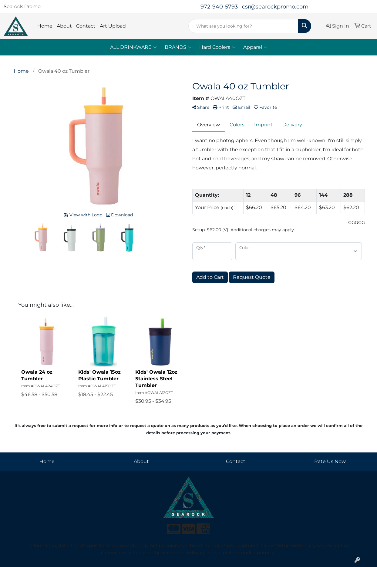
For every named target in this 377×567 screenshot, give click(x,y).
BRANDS (178, 47)
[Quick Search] (243, 26)
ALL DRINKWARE (133, 47)
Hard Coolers (217, 47)
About (64, 26)
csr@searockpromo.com (275, 6)
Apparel (255, 47)
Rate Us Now (330, 461)
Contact (86, 26)
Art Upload (113, 26)
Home (44, 26)
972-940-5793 (219, 6)
